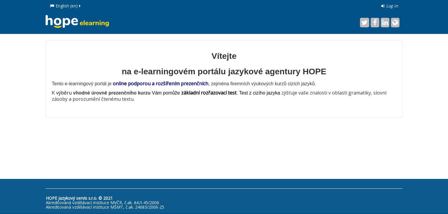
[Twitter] (364, 22)
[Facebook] (375, 22)
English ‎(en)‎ (66, 6)
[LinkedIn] (385, 22)
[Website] (395, 22)
